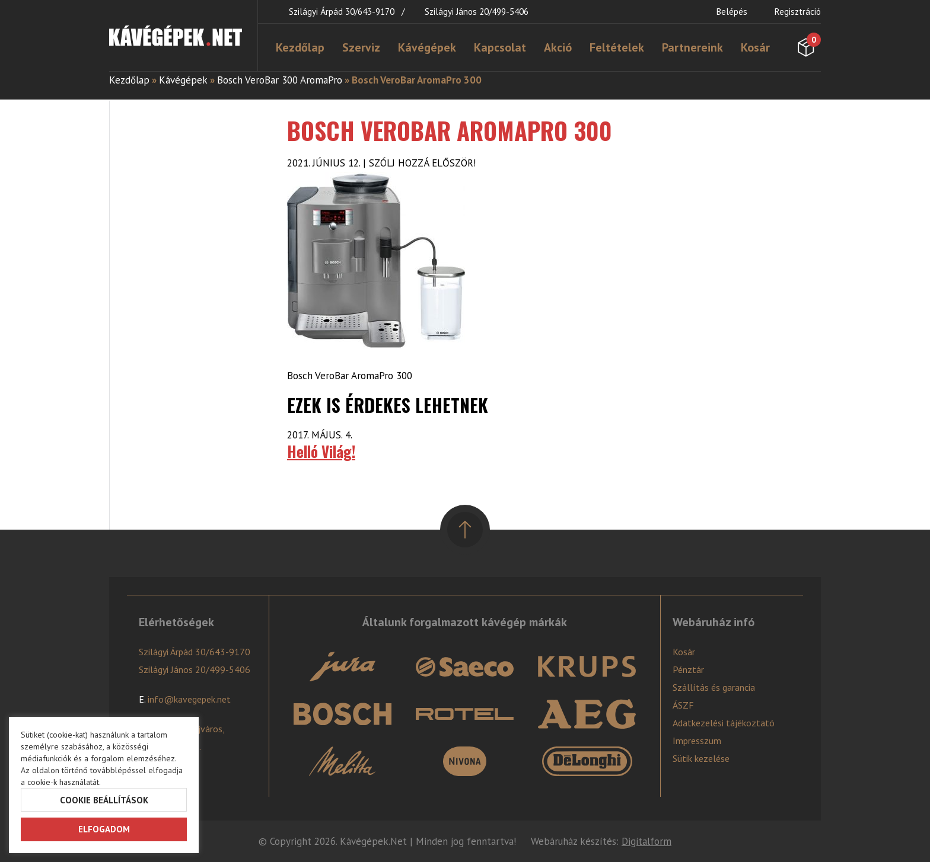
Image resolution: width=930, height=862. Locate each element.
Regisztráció (798, 11)
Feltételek (617, 47)
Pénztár (688, 669)
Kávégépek (427, 47)
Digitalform (646, 841)
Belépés (731, 11)
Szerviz (361, 47)
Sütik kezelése (701, 758)
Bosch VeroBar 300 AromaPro (279, 79)
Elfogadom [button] (104, 829)
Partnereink (692, 47)
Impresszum (697, 740)
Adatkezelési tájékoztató (724, 723)
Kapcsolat (500, 47)
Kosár (755, 47)
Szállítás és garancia (714, 687)
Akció (558, 47)
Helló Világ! (321, 451)
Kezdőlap (300, 47)
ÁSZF (683, 705)
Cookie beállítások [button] (104, 800)
